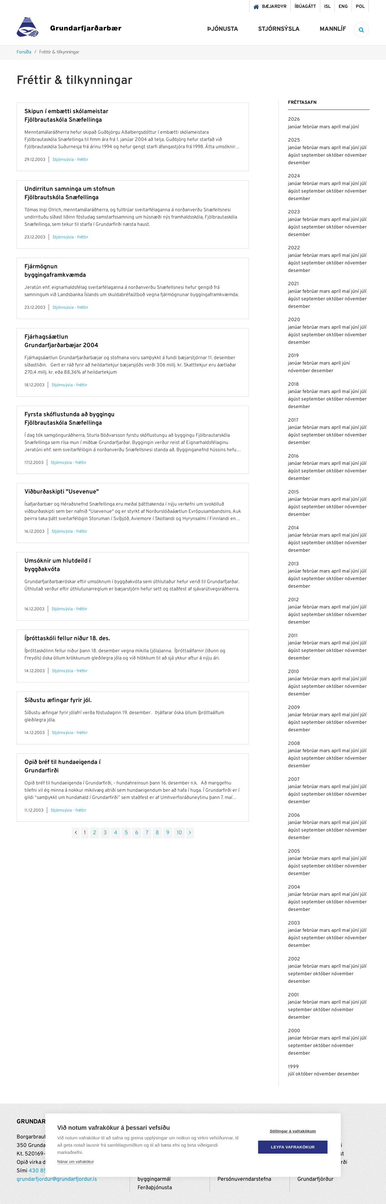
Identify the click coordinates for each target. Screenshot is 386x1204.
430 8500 (41, 1170)
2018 (293, 385)
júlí (363, 148)
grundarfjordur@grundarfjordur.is (57, 1179)
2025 (294, 140)
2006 (294, 816)
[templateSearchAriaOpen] (361, 30)
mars (325, 127)
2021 (293, 284)
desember (299, 163)
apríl (336, 127)
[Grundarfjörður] (69, 28)
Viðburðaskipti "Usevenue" (61, 492)
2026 (294, 120)
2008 (294, 744)
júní (355, 127)
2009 (294, 708)
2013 (293, 564)
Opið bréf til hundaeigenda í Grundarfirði (62, 766)
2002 (294, 959)
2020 (294, 320)
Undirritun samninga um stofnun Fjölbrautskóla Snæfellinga (69, 193)
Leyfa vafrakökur (293, 1147)
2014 (293, 528)
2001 (293, 995)
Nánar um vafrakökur (75, 1161)
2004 (294, 887)
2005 (294, 851)
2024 (294, 176)
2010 (293, 672)
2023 (294, 212)
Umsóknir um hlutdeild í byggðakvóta (57, 565)
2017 (293, 420)
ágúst (294, 155)
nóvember (356, 155)
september (313, 155)
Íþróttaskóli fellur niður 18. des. (67, 639)
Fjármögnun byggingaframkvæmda (55, 271)
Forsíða (24, 52)
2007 (293, 780)
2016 (293, 456)
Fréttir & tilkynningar (59, 52)
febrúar (310, 127)
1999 (293, 1067)
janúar (295, 127)
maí (346, 127)
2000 (294, 1031)
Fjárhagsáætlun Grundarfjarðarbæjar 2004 (61, 341)
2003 (294, 923)
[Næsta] (190, 833)
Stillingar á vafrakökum (293, 1131)
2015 (293, 492)
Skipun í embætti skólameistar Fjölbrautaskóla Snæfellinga (66, 116)
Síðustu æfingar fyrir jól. (58, 700)
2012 (293, 600)
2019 (293, 356)
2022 (294, 248)
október (335, 155)
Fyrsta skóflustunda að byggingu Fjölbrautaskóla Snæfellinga (69, 419)
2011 (293, 636)
